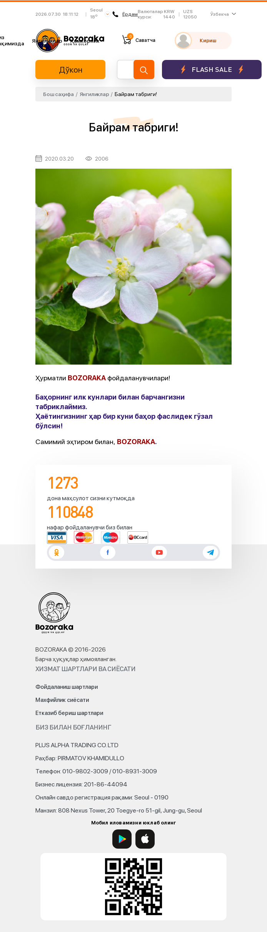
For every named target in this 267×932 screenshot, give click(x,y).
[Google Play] (122, 839)
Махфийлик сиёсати (62, 700)
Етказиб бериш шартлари (69, 713)
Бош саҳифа (58, 94)
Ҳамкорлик (84, 41)
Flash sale (211, 69)
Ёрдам (125, 14)
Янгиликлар (47, 41)
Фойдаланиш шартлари (66, 686)
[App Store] (145, 839)
